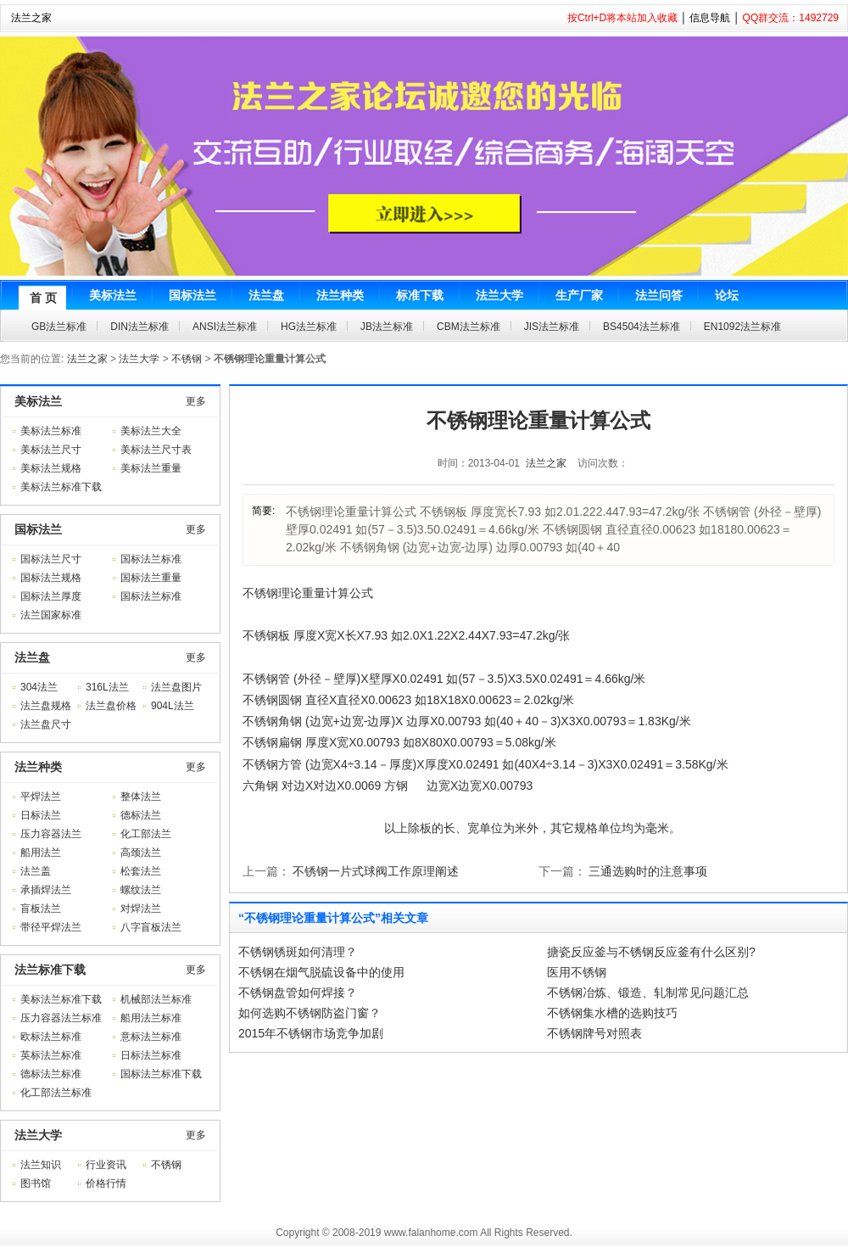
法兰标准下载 (50, 969)
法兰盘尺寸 (45, 724)
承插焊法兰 (45, 890)
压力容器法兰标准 (61, 1018)
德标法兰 (140, 815)
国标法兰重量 (150, 578)
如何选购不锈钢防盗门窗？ (309, 1013)
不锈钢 (186, 359)
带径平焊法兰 (50, 927)
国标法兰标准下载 (161, 1074)
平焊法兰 (40, 796)
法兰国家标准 (50, 615)
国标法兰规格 (50, 578)
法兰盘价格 (111, 706)
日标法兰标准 (150, 1055)
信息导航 (709, 18)
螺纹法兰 (140, 890)
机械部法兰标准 (156, 999)
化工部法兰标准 (56, 1093)
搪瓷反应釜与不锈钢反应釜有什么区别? (651, 952)
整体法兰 (140, 796)
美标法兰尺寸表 (156, 450)
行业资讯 (106, 1165)
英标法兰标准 (50, 1055)
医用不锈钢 (576, 972)
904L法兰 (172, 706)
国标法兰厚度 (50, 596)
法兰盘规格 (45, 706)
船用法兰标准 (150, 1018)
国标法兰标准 (150, 559)
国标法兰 (38, 529)
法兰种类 (38, 767)
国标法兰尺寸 (50, 559)
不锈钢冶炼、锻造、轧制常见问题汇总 (648, 992)
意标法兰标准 (150, 1037)
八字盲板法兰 (150, 927)
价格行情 (106, 1183)
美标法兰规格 (50, 468)
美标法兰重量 (150, 468)
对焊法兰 (140, 908)
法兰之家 (31, 18)
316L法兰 (107, 687)
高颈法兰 (140, 852)
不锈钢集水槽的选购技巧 (612, 1013)
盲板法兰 (40, 908)
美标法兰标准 (50, 431)
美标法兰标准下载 (61, 487)
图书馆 (35, 1183)
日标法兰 (40, 815)
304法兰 (39, 687)
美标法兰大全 (150, 431)
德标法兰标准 (50, 1074)
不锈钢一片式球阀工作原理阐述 (376, 871)
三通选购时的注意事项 (648, 871)
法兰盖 (35, 871)
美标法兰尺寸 (50, 450)
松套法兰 (140, 871)
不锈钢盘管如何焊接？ (297, 992)
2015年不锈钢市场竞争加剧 (310, 1033)
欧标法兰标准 (50, 1037)
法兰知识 (40, 1165)
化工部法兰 (145, 834)
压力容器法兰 (50, 834)
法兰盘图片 (176, 687)
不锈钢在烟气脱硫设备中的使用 (321, 972)
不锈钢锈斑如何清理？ (297, 952)
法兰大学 (139, 359)
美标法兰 (38, 401)
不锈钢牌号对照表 (594, 1033)
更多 (196, 401)
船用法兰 (40, 852)
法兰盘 (32, 657)
